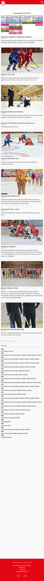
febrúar (6, 351)
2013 (2, 400)
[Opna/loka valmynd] (42, 2)
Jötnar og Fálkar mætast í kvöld (9, 158)
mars (9, 351)
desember (38, 355)
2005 (2, 431)
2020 (2, 372)
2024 (2, 357)
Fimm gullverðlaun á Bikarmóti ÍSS (10, 196)
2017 (2, 384)
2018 (2, 380)
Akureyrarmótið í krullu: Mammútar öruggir (12, 329)
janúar (2, 351)
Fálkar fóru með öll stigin (8, 74)
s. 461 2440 (22, 569)
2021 (2, 369)
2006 (2, 427)
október (29, 355)
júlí (15, 363)
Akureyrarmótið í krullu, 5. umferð (10, 209)
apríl (12, 351)
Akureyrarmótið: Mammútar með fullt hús (12, 112)
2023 (2, 361)
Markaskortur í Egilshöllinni (8, 247)
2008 (2, 419)
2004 (2, 435)
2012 (2, 404)
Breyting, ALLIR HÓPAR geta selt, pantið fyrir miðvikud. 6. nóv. (18, 123)
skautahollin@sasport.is (22, 571)
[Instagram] (25, 576)
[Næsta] (16, 341)
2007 (2, 423)
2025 (2, 353)
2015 (2, 392)
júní (17, 355)
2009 (2, 415)
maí (15, 355)
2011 (2, 408)
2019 (2, 376)
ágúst (19, 355)
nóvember (33, 355)
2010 (2, 412)
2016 (2, 388)
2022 (2, 365)
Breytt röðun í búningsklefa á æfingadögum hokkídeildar (16, 37)
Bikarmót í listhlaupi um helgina (9, 288)
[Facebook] (19, 576)
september (24, 355)
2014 (2, 396)
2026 (2, 349)
